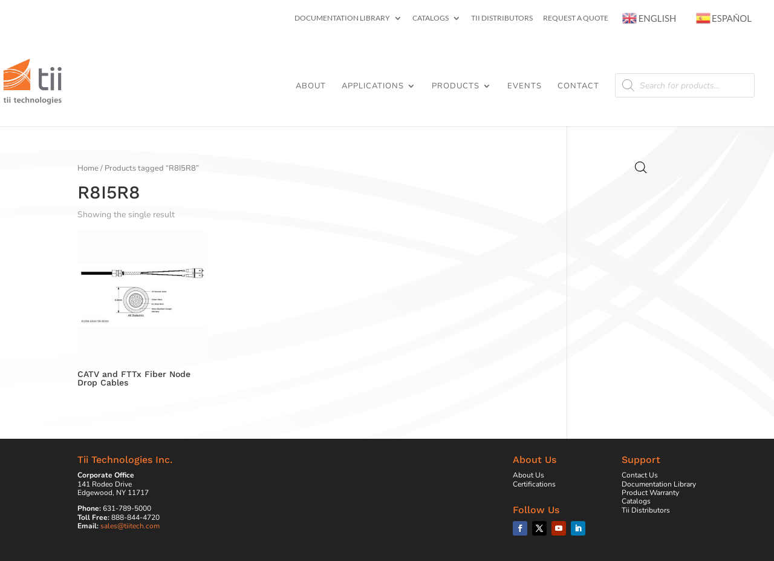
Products (456, 86)
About (311, 86)
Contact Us (640, 475)
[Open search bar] (641, 168)
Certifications (534, 484)
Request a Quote (575, 18)
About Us (528, 475)
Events (524, 86)
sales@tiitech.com (130, 526)
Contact (578, 86)
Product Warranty (650, 492)
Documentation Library (342, 18)
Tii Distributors (502, 18)
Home (88, 168)
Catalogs (430, 18)
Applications (373, 86)
